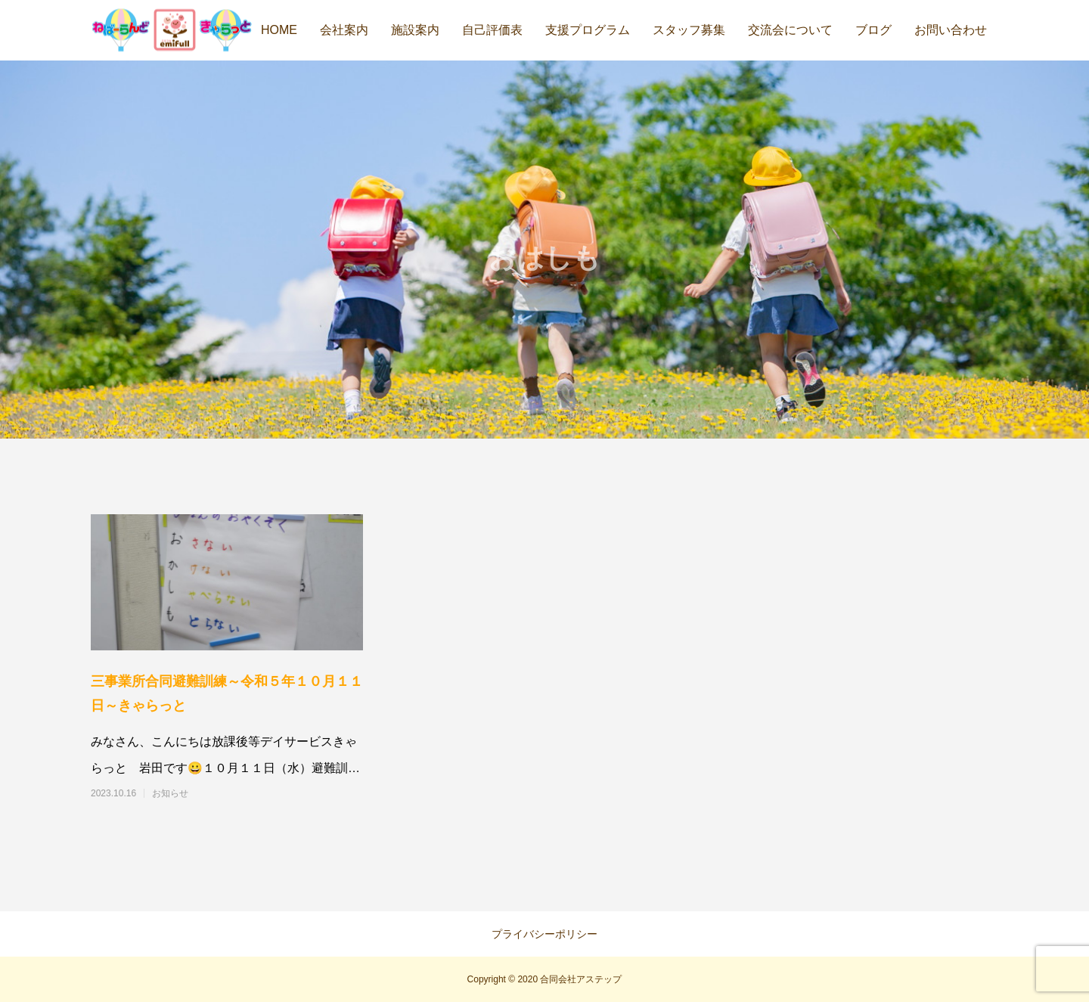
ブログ (873, 29)
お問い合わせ (950, 29)
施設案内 (415, 29)
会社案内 (344, 29)
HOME (279, 29)
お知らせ (170, 793)
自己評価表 (492, 29)
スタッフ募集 (689, 29)
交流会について (790, 29)
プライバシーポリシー (544, 934)
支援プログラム (587, 29)
